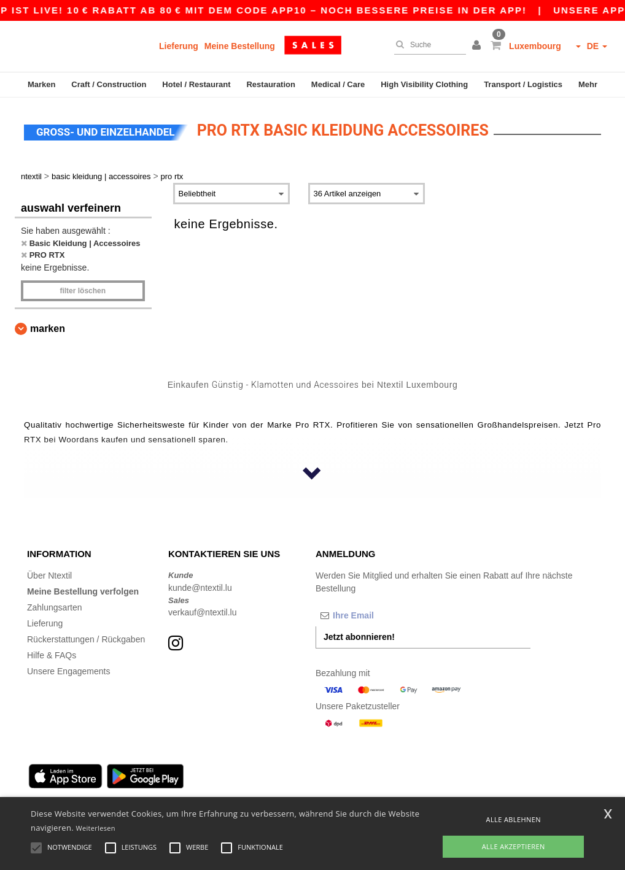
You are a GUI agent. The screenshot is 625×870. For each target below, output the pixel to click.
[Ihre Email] (380, 615)
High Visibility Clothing (424, 84)
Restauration (270, 84)
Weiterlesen (95, 828)
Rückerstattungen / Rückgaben (86, 639)
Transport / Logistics (523, 84)
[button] (478, 46)
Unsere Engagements (68, 671)
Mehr (587, 84)
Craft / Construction (108, 84)
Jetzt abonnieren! (359, 637)
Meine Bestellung (239, 46)
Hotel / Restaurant (196, 84)
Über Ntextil (49, 575)
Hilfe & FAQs (51, 655)
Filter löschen (83, 291)
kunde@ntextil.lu (200, 588)
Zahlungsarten (54, 607)
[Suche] (427, 45)
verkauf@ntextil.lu (202, 612)
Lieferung (178, 46)
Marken (42, 84)
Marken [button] (47, 328)
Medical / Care (338, 84)
